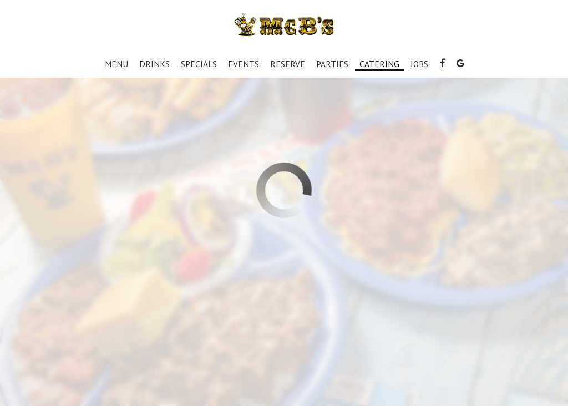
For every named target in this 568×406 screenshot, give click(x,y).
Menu (116, 63)
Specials (199, 63)
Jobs (419, 63)
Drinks (154, 63)
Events (243, 63)
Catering (379, 63)
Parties (332, 63)
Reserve (287, 63)
